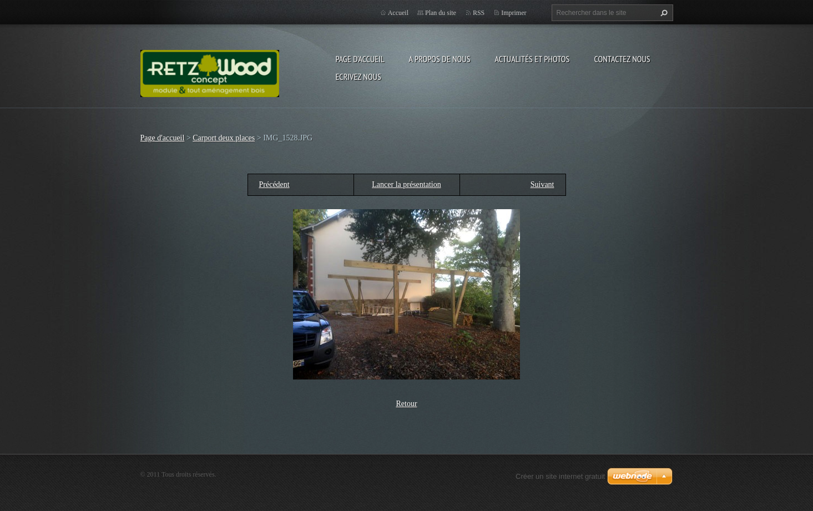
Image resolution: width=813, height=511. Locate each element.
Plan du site (440, 13)
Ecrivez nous (358, 76)
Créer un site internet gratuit (560, 476)
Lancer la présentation (406, 184)
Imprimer (513, 13)
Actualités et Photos (531, 58)
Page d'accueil (360, 58)
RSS (478, 13)
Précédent (274, 184)
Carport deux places (224, 138)
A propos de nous (440, 58)
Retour (406, 403)
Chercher (662, 12)
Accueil (398, 13)
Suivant (542, 184)
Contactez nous (622, 58)
